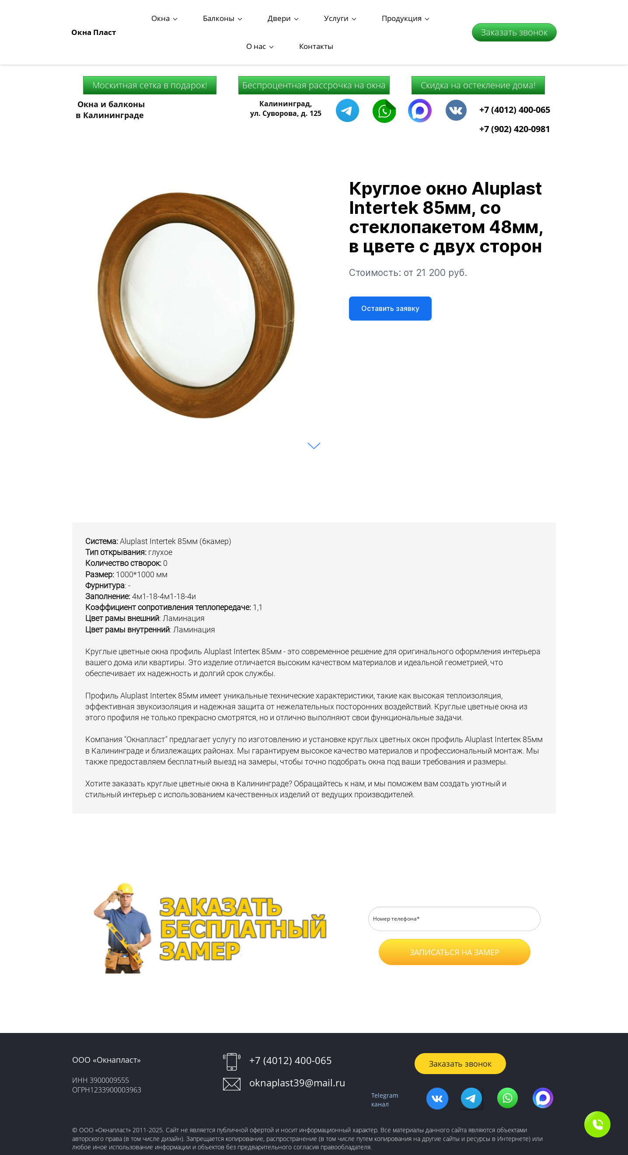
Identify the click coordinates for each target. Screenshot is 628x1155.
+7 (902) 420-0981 (514, 95)
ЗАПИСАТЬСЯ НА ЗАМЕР (454, 918)
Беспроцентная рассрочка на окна (314, 51)
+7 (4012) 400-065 (514, 75)
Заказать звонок (514, 15)
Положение (480, 940)
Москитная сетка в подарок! (149, 51)
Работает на (314, 1145)
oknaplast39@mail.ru (297, 1048)
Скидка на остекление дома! (478, 51)
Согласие (528, 940)
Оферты (453, 953)
